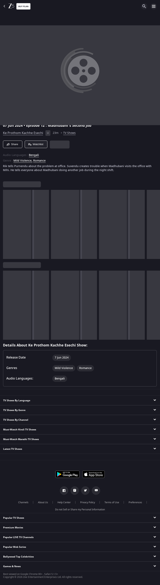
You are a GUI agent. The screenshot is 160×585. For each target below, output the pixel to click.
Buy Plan (23, 6)
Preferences (135, 502)
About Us (43, 502)
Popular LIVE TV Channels (18, 537)
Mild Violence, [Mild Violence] (22, 161)
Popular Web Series (14, 547)
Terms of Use (111, 502)
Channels (23, 502)
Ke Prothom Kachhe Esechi (23, 133)
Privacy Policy (87, 502)
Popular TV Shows (13, 518)
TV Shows (69, 133)
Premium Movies (13, 527)
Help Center (64, 502)
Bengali (34, 155)
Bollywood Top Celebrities (18, 557)
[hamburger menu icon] (154, 6)
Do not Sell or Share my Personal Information (80, 509)
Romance (39, 161)
